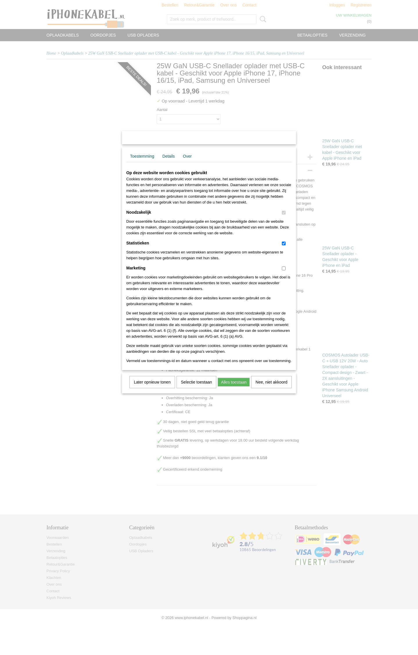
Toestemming (142, 163)
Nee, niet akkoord (271, 389)
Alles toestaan (233, 389)
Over (187, 163)
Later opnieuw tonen (152, 389)
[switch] (284, 220)
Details (168, 163)
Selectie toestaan (196, 389)
